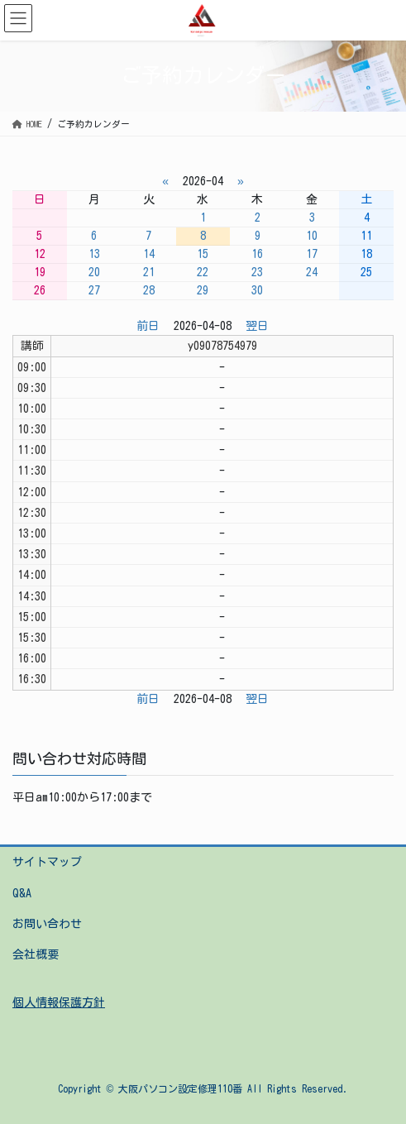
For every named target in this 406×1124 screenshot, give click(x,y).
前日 (148, 326)
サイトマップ (47, 862)
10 (312, 236)
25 (366, 272)
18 (366, 254)
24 (312, 272)
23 (257, 272)
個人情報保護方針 (58, 1002)
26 (39, 290)
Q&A (21, 893)
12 (39, 254)
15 (202, 254)
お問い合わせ (47, 924)
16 (257, 254)
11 (366, 236)
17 (312, 254)
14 (149, 254)
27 (94, 290)
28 (149, 290)
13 (94, 254)
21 (149, 272)
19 (39, 272)
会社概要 (35, 954)
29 (202, 290)
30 (257, 290)
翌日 (257, 326)
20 (94, 272)
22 (202, 272)
